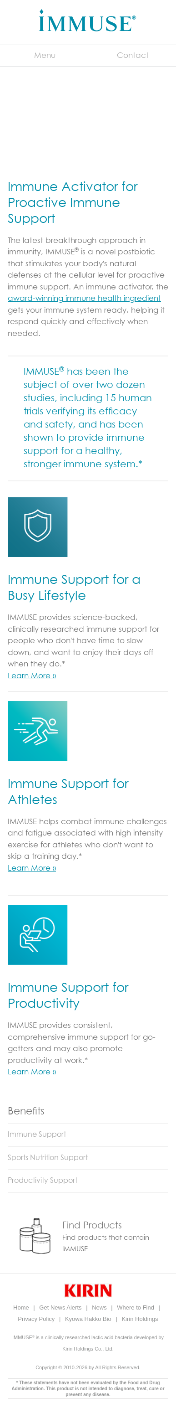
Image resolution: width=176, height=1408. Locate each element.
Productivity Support (42, 1180)
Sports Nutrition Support (48, 1157)
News (100, 1307)
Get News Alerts (61, 1307)
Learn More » (32, 676)
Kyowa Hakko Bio (89, 1318)
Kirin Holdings (139, 1318)
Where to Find (136, 1307)
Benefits (26, 1112)
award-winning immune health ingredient (84, 299)
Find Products (92, 1225)
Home (21, 1307)
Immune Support (37, 1134)
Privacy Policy (37, 1318)
